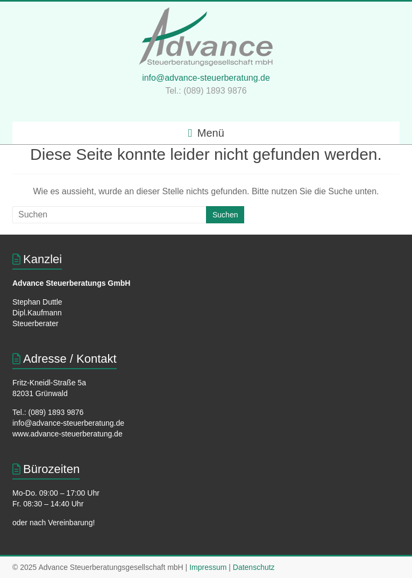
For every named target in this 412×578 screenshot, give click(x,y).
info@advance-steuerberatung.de (206, 77)
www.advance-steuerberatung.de (67, 433)
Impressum (207, 567)
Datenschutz (254, 567)
